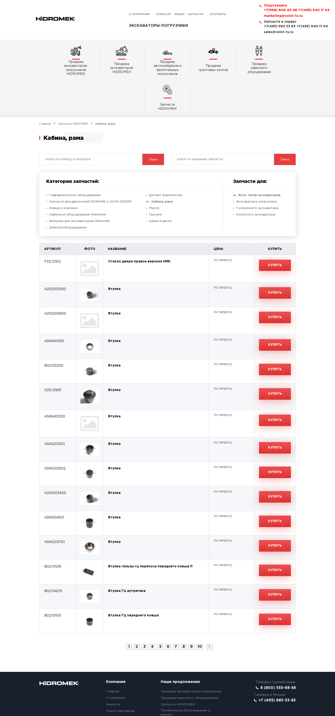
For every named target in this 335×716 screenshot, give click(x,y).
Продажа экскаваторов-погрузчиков (191, 653)
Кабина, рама (162, 163)
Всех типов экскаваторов (259, 156)
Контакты (218, 14)
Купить (275, 227)
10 (200, 608)
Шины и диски (160, 182)
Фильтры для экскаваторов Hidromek (79, 182)
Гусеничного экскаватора (257, 169)
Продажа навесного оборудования (189, 659)
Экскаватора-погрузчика (256, 163)
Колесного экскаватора (256, 176)
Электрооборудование (68, 189)
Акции (179, 14)
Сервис (112, 685)
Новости (163, 14)
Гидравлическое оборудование (75, 156)
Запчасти (195, 14)
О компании (139, 14)
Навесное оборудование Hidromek (77, 176)
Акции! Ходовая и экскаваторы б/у (189, 682)
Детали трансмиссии (166, 156)
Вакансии (114, 692)
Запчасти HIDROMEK (73, 85)
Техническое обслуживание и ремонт (185, 674)
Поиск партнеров (120, 672)
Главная (45, 85)
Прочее (155, 176)
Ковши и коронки (63, 169)
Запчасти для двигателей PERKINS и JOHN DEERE (91, 163)
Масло (154, 169)
